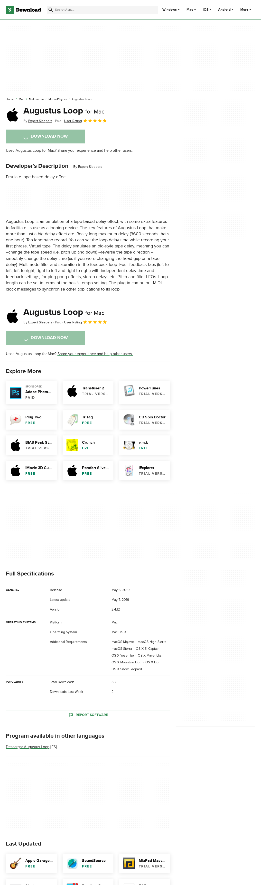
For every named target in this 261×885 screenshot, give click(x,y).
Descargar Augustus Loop (27, 746)
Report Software (88, 715)
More (246, 10)
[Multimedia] (36, 99)
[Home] (10, 99)
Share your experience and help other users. (95, 150)
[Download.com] (23, 10)
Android (224, 9)
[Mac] (21, 99)
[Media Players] (57, 99)
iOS (205, 9)
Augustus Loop (63, 110)
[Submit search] (51, 10)
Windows (169, 9)
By (37, 121)
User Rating (85, 120)
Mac (189, 9)
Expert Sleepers (90, 167)
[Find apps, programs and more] (102, 10)
